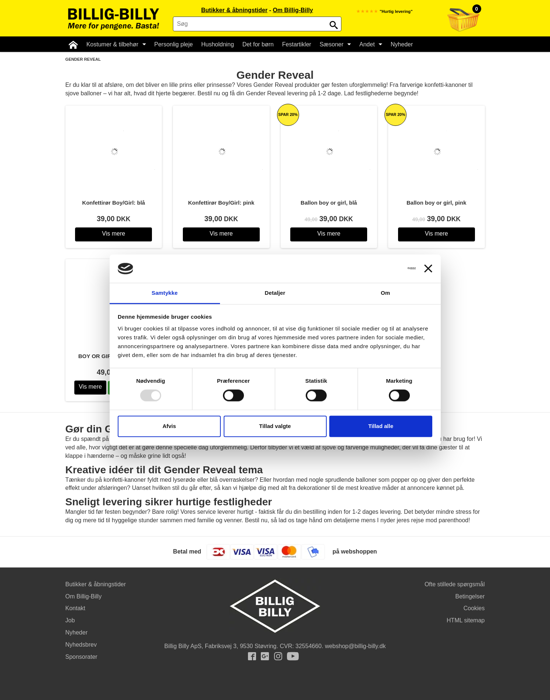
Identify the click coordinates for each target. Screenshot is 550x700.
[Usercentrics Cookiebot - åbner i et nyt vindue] (383, 268)
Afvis (169, 426)
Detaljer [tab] (275, 293)
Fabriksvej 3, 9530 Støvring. (241, 646)
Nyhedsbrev (81, 644)
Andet (369, 44)
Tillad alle (380, 426)
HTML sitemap (466, 620)
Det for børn (257, 44)
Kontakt (75, 608)
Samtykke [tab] (165, 293)
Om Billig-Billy (293, 10)
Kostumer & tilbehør (115, 44)
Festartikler (295, 44)
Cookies (474, 608)
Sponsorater (81, 657)
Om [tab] (385, 293)
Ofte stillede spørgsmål (455, 584)
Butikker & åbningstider (234, 10)
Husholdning (217, 44)
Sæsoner (333, 44)
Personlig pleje (172, 44)
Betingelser (470, 596)
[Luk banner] (428, 269)
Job (70, 620)
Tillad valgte (275, 426)
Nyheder (400, 44)
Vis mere (113, 233)
